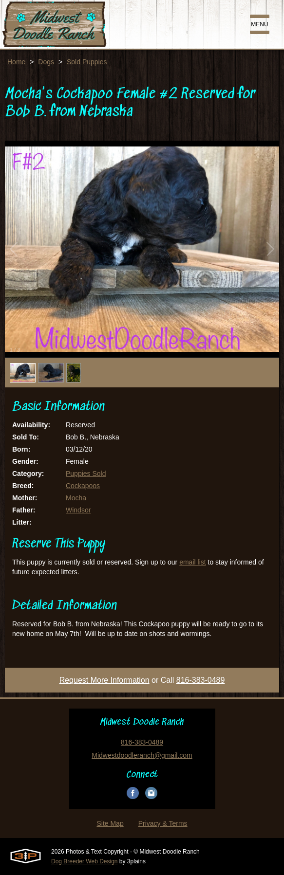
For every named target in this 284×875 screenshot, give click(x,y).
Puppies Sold (86, 473)
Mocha (76, 498)
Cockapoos (83, 486)
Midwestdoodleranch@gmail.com (142, 755)
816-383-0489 (200, 680)
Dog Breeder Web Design (84, 861)
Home (16, 62)
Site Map (109, 823)
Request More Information (104, 680)
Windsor (78, 510)
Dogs (46, 62)
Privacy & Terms (163, 823)
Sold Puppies (87, 62)
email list (192, 562)
